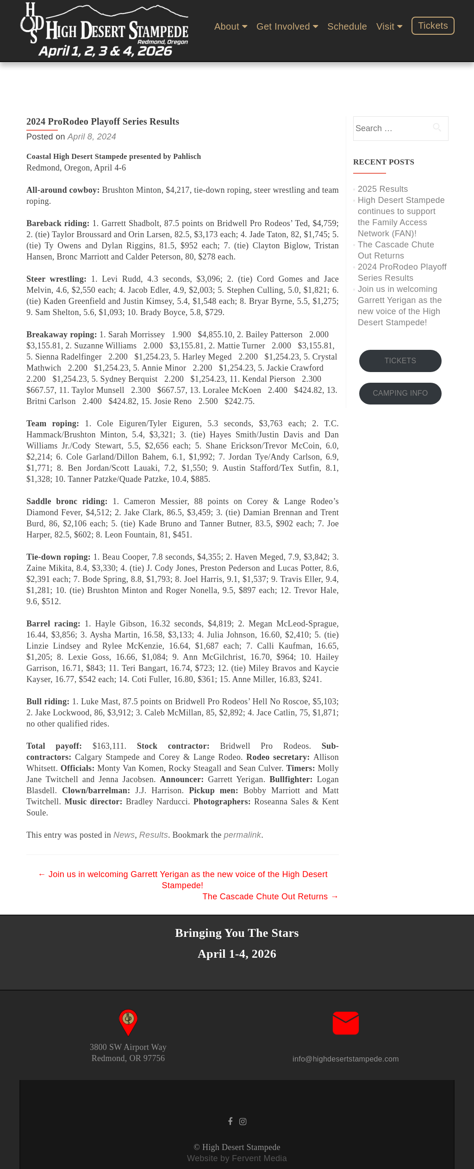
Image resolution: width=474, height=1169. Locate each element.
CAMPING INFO (400, 366)
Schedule (347, 26)
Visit (385, 26)
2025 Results (383, 161)
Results (153, 807)
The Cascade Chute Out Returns (271, 869)
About (226, 26)
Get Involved (283, 26)
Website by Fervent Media (237, 1131)
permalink (242, 807)
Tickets (433, 25)
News (124, 807)
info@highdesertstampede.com (346, 1032)
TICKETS (401, 333)
